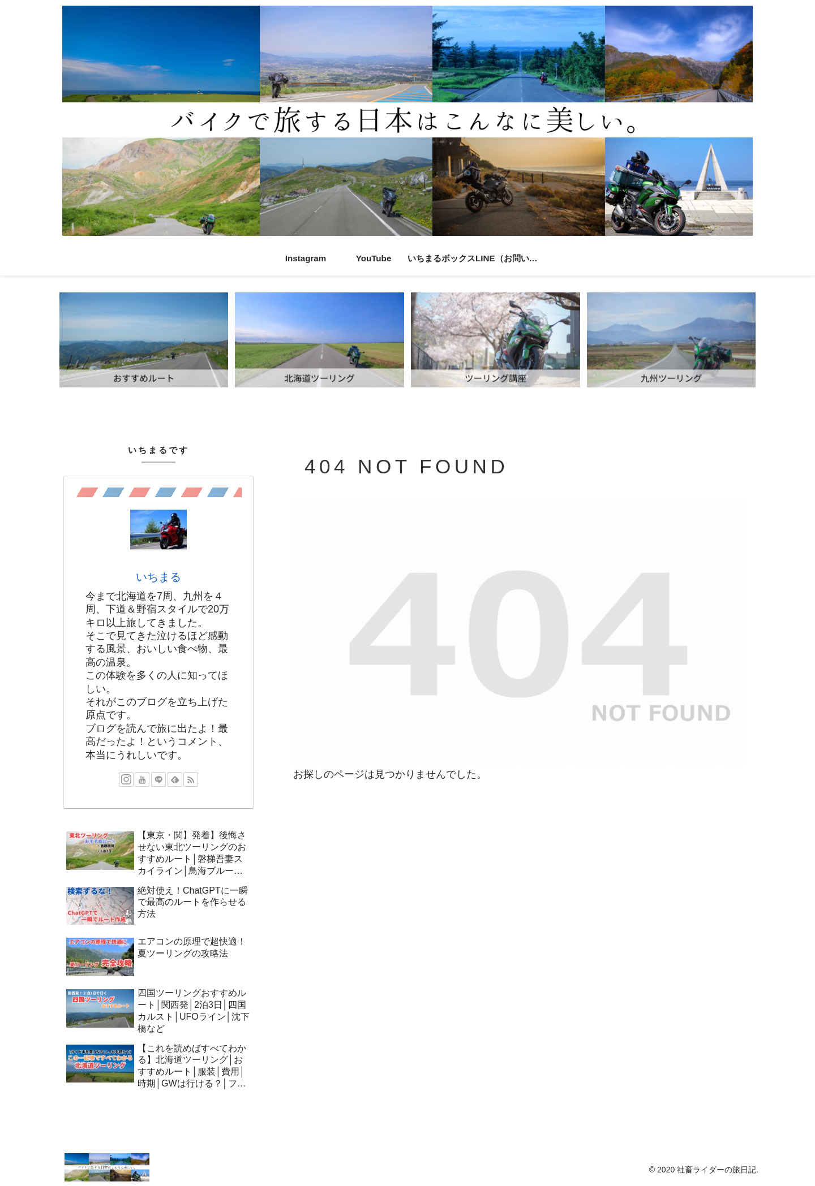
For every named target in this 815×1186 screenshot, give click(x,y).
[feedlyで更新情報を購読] (175, 779)
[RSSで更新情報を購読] (190, 779)
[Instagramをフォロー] (126, 779)
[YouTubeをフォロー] (142, 779)
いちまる (158, 577)
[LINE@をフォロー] (158, 779)
